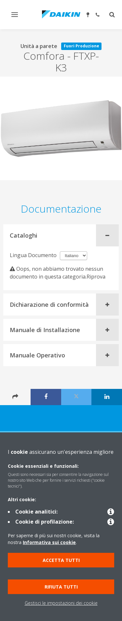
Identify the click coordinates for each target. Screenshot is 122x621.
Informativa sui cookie (49, 542)
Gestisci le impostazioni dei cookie (61, 603)
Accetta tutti (61, 560)
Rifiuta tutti (61, 587)
